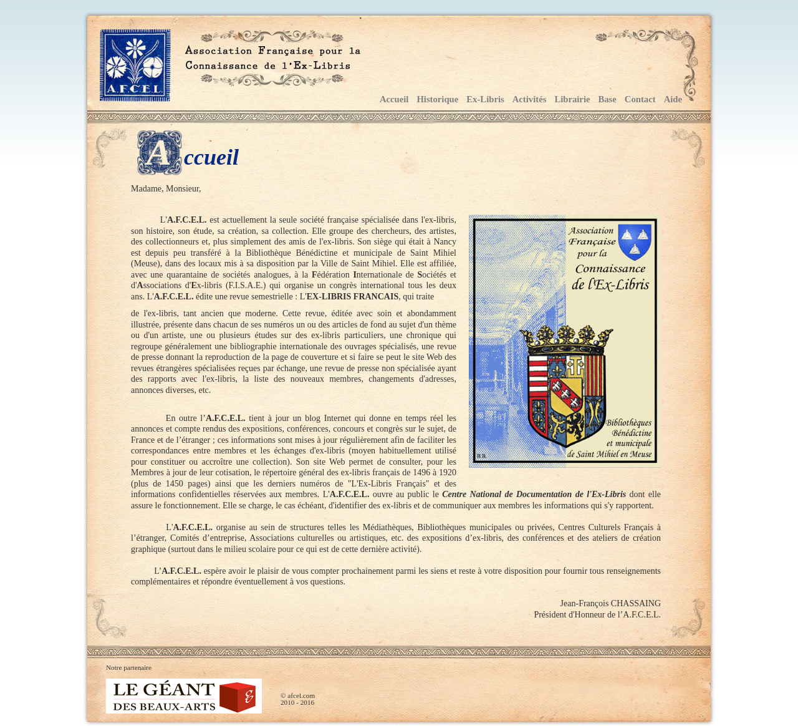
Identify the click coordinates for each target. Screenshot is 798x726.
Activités (529, 99)
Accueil (394, 99)
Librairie (572, 99)
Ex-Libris (485, 99)
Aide (673, 99)
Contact (640, 99)
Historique (437, 99)
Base (607, 99)
